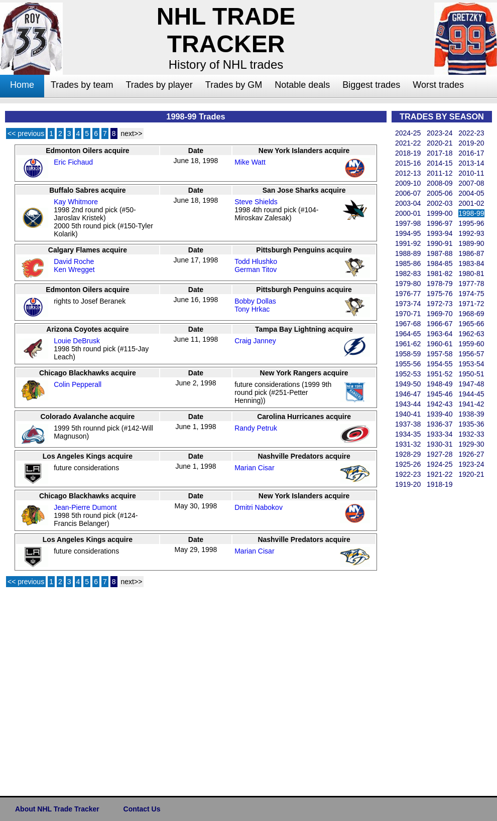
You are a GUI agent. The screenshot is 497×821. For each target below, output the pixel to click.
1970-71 (408, 314)
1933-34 (439, 434)
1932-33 (471, 434)
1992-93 (471, 233)
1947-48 (471, 384)
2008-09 (439, 183)
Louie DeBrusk (77, 341)
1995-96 (471, 223)
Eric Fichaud (73, 162)
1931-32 (408, 444)
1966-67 (439, 324)
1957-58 (439, 354)
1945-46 (439, 394)
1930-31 (439, 444)
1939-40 (439, 414)
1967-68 (408, 324)
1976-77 (408, 294)
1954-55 (439, 364)
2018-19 (408, 153)
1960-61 (439, 344)
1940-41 (408, 414)
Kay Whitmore (76, 202)
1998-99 (471, 213)
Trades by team (82, 85)
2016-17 (471, 153)
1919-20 (408, 484)
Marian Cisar (254, 468)
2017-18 (439, 153)
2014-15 (439, 163)
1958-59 (408, 354)
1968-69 (471, 314)
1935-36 (471, 424)
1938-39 (471, 414)
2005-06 (439, 193)
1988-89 (408, 253)
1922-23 (408, 474)
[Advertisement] (432, 640)
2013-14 (471, 163)
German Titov (255, 269)
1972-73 (439, 304)
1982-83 (408, 273)
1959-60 (471, 344)
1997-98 (408, 223)
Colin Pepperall (77, 384)
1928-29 (408, 454)
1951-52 (439, 374)
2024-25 (408, 133)
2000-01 (408, 213)
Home (22, 85)
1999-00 (439, 213)
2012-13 (408, 173)
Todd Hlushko (255, 261)
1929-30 (471, 444)
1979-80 (408, 284)
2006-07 (408, 193)
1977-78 (471, 284)
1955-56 (408, 364)
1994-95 (408, 233)
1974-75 (471, 294)
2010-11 (471, 173)
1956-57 (471, 354)
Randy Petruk (255, 428)
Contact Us (142, 809)
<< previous (26, 133)
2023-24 (439, 133)
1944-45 (471, 394)
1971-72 (471, 304)
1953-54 (471, 364)
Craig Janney (255, 341)
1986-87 (471, 253)
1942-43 (439, 404)
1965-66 (471, 324)
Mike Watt (250, 162)
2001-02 (471, 203)
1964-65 (408, 334)
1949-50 (408, 384)
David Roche (74, 261)
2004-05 (471, 193)
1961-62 (408, 344)
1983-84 (471, 263)
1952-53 (408, 374)
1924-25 (439, 464)
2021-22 (408, 143)
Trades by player (159, 85)
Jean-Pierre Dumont (85, 507)
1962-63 (471, 334)
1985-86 (408, 263)
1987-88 (439, 253)
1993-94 (439, 233)
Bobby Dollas (255, 301)
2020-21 (439, 143)
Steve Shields (256, 202)
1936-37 (439, 424)
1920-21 (471, 474)
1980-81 (471, 273)
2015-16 (408, 163)
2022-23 (471, 133)
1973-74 (408, 304)
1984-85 (439, 263)
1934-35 (408, 434)
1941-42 (471, 404)
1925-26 (408, 464)
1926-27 (471, 454)
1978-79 (439, 284)
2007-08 (471, 183)
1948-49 (439, 384)
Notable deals (302, 85)
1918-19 (439, 484)
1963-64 (439, 334)
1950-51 (471, 374)
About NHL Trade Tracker (57, 809)
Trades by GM (233, 85)
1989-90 (471, 243)
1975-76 (439, 294)
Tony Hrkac (252, 309)
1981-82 (439, 273)
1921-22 (439, 474)
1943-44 (408, 404)
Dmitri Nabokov (258, 507)
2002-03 (439, 203)
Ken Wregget (74, 269)
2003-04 (408, 203)
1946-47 (408, 394)
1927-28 (439, 454)
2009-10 (408, 183)
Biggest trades (371, 85)
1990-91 (439, 243)
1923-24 (471, 464)
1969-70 (439, 314)
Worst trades (438, 85)
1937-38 (408, 424)
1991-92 (408, 243)
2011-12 (439, 173)
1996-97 (439, 223)
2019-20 (471, 143)
